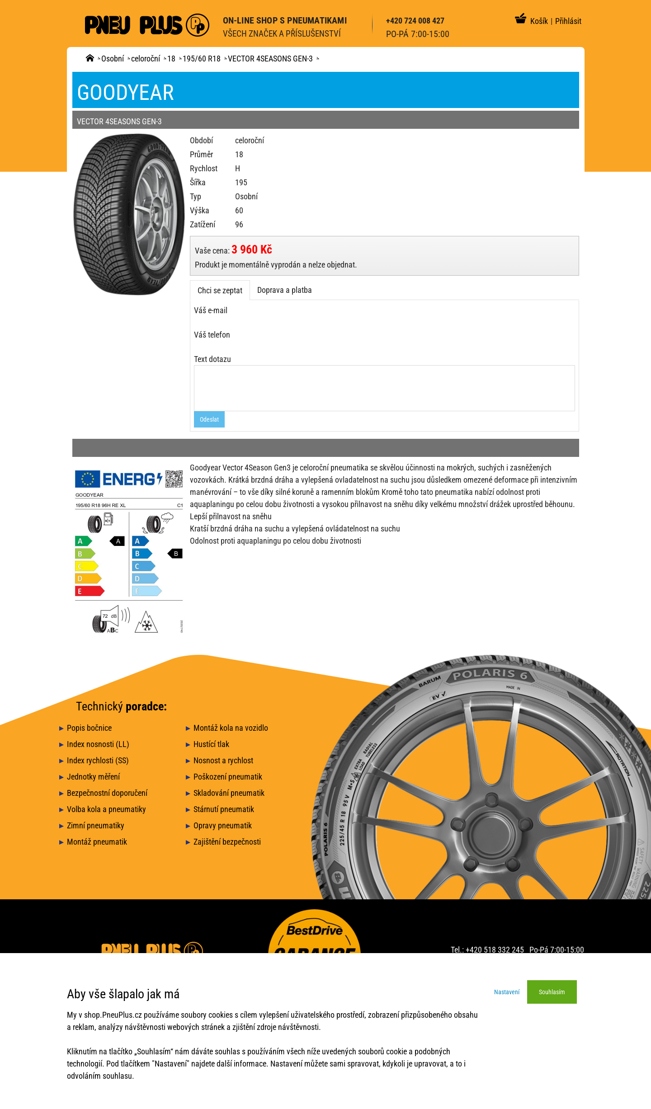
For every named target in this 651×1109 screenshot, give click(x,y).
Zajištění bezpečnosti (227, 841)
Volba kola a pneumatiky (106, 809)
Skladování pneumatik (228, 793)
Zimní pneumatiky (95, 825)
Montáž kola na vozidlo (230, 728)
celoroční (145, 58)
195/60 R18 (202, 58)
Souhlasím (552, 992)
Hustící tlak (211, 744)
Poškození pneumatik (227, 776)
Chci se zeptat (220, 290)
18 (171, 58)
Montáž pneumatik (97, 841)
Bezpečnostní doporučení (107, 793)
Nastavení (506, 992)
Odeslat (209, 419)
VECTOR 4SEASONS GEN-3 (270, 58)
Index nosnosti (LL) (98, 744)
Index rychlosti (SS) (98, 760)
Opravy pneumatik (222, 825)
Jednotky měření (93, 776)
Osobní (112, 58)
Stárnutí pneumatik (223, 809)
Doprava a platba (284, 290)
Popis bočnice (89, 728)
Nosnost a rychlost (223, 760)
